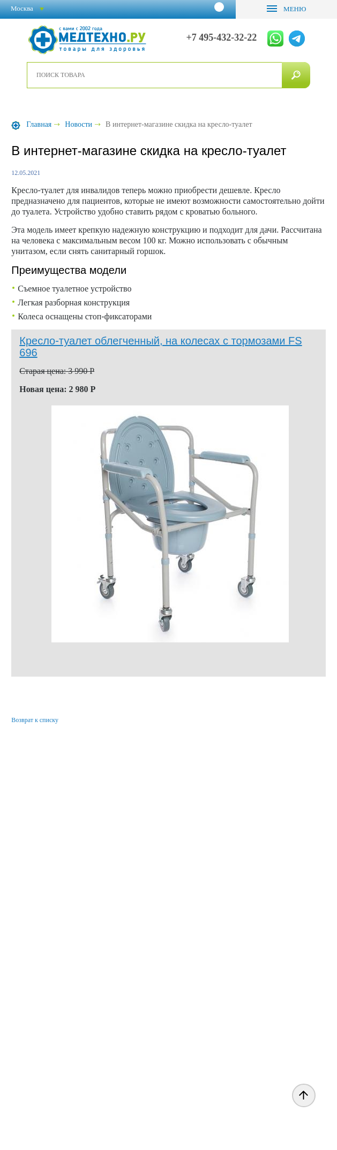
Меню (294, 9)
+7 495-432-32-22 (221, 38)
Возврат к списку (34, 720)
